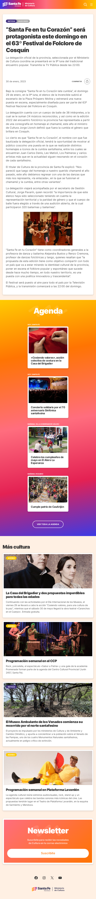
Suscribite (48, 853)
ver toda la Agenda (48, 524)
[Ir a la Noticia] (48, 585)
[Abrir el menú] (91, 5)
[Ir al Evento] (48, 345)
